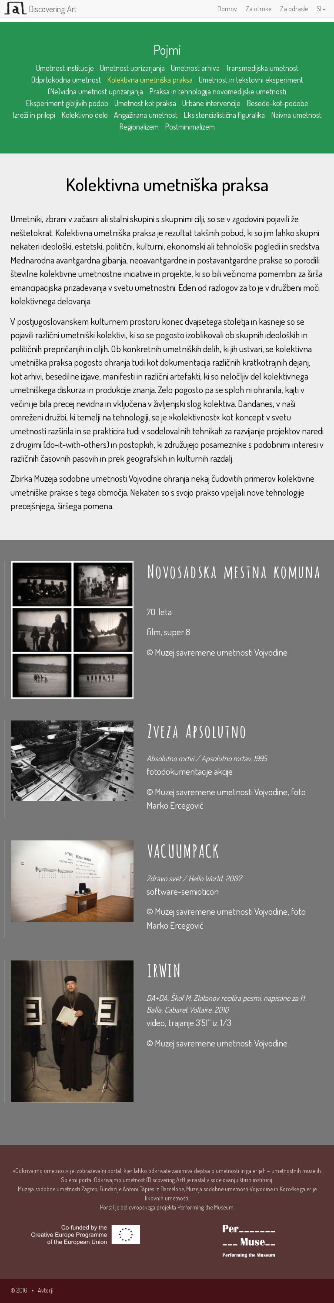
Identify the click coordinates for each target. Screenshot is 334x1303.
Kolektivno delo (84, 115)
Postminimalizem (190, 126)
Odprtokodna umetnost (66, 79)
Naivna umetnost (296, 115)
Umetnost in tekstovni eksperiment (251, 79)
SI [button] (321, 8)
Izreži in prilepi (34, 115)
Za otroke (258, 8)
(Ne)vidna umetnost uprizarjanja (95, 91)
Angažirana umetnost (145, 115)
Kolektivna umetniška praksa (150, 79)
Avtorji (45, 1290)
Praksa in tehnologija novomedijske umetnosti (217, 91)
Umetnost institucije (65, 68)
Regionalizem (139, 126)
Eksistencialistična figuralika (224, 115)
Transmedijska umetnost (262, 68)
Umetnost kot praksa (145, 103)
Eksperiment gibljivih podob (67, 103)
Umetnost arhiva (195, 68)
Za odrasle (294, 8)
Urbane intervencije (211, 103)
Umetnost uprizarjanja (132, 68)
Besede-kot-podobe (277, 103)
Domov (227, 8)
